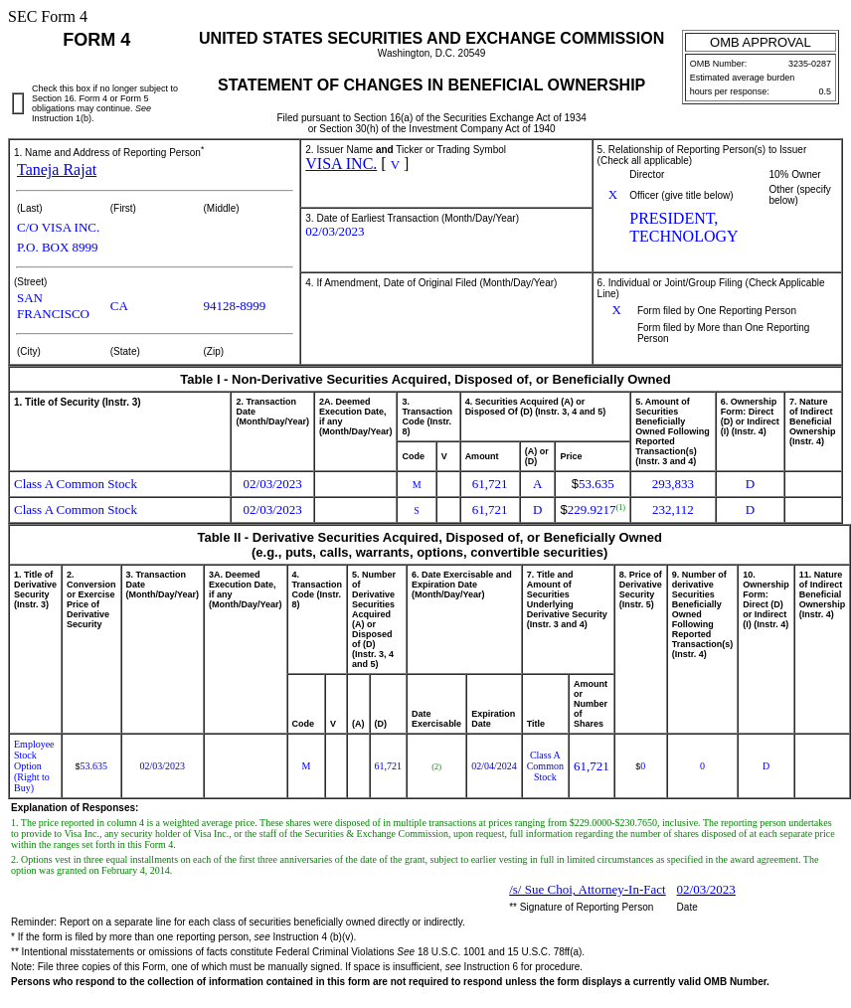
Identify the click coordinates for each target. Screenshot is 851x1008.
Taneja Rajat (56, 169)
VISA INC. (341, 163)
